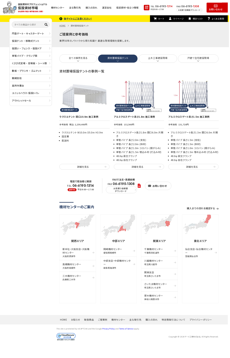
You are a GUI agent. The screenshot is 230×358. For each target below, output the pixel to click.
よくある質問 (218, 18)
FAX (121, 187)
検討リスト (198, 18)
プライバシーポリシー (200, 319)
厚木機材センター (153, 297)
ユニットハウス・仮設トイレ (25, 93)
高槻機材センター (71, 265)
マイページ (178, 18)
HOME (62, 25)
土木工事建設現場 (158, 58)
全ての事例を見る (78, 58)
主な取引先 (75, 7)
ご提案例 (102, 319)
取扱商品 (89, 319)
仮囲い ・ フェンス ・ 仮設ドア (27, 48)
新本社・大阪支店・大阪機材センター (75, 252)
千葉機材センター (153, 250)
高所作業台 (18, 85)
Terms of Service (126, 328)
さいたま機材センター (155, 285)
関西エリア (77, 241)
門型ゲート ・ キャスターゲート (28, 33)
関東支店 (152, 274)
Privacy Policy (108, 328)
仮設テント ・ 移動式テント (25, 41)
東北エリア (200, 241)
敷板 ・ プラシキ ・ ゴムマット (27, 70)
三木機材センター (71, 277)
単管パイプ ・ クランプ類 (24, 55)
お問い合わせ (215, 9)
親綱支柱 (17, 78)
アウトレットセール (21, 100)
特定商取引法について (173, 319)
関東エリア (159, 241)
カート (161, 18)
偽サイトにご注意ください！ (78, 18)
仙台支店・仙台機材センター (198, 252)
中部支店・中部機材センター (117, 264)
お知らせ (75, 319)
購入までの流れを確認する (201, 208)
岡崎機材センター (112, 250)
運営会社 (107, 7)
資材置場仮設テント (117, 58)
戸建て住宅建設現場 (198, 58)
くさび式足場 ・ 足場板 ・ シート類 (29, 63)
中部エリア (118, 241)
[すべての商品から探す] (30, 25)
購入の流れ (91, 7)
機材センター (57, 7)
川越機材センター (153, 262)
